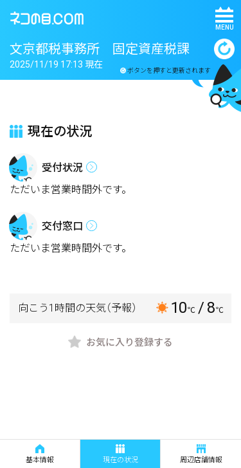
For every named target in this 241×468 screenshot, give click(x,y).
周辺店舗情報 (201, 454)
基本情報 (40, 454)
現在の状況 (120, 454)
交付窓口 (62, 226)
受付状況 (62, 168)
